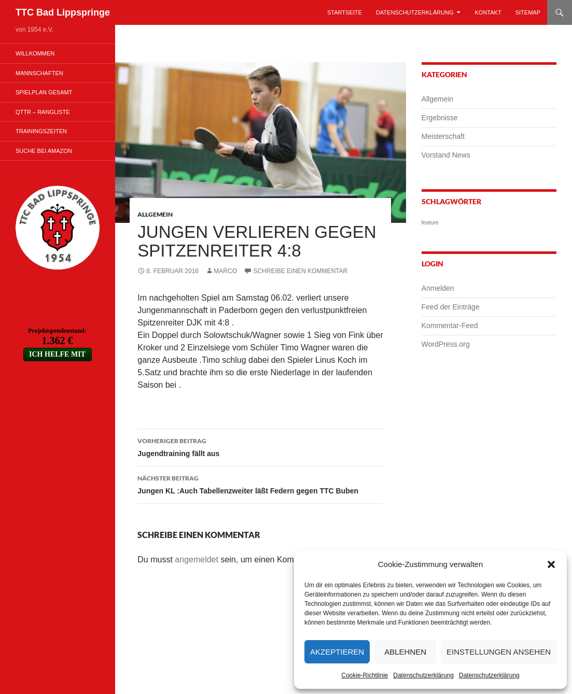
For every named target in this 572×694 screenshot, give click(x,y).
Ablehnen (405, 651)
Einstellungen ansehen (499, 651)
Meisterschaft (443, 136)
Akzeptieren (337, 651)
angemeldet (196, 559)
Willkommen (35, 53)
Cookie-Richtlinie (364, 675)
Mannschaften (39, 73)
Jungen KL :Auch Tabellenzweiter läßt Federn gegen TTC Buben (260, 483)
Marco (225, 271)
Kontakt (488, 12)
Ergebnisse (440, 118)
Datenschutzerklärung (423, 675)
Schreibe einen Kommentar (300, 271)
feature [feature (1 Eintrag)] (430, 222)
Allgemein (155, 214)
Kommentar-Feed (450, 325)
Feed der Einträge (451, 307)
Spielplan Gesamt (44, 92)
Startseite (344, 12)
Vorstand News (446, 155)
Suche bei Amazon (44, 151)
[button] (551, 564)
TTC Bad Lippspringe (63, 12)
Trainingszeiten (41, 131)
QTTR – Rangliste (43, 112)
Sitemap (527, 12)
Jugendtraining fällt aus (260, 446)
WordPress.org (446, 344)
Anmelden (438, 288)
